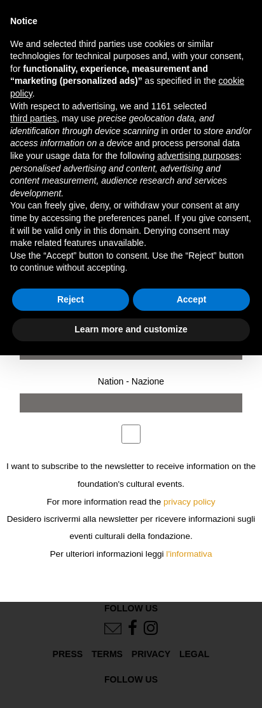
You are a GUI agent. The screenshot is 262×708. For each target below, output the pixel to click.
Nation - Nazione (131, 381)
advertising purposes (198, 156)
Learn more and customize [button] (130, 329)
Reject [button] (70, 299)
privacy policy (189, 502)
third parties (33, 118)
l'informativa (189, 554)
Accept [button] (192, 299)
